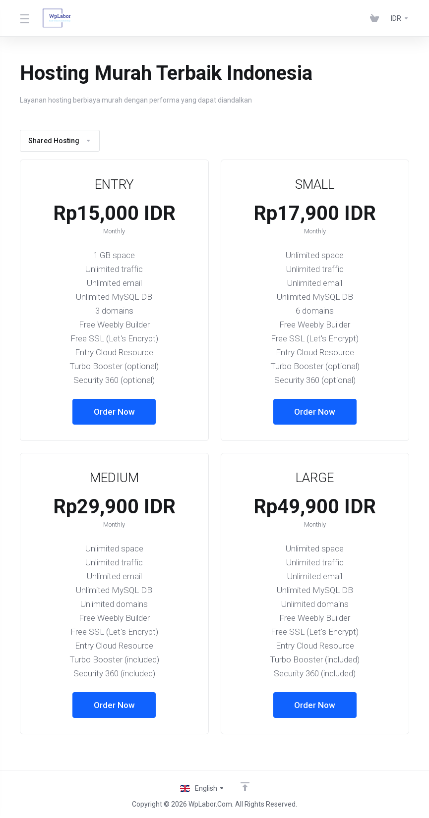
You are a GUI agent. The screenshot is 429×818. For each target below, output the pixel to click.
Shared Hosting (59, 141)
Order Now (114, 412)
